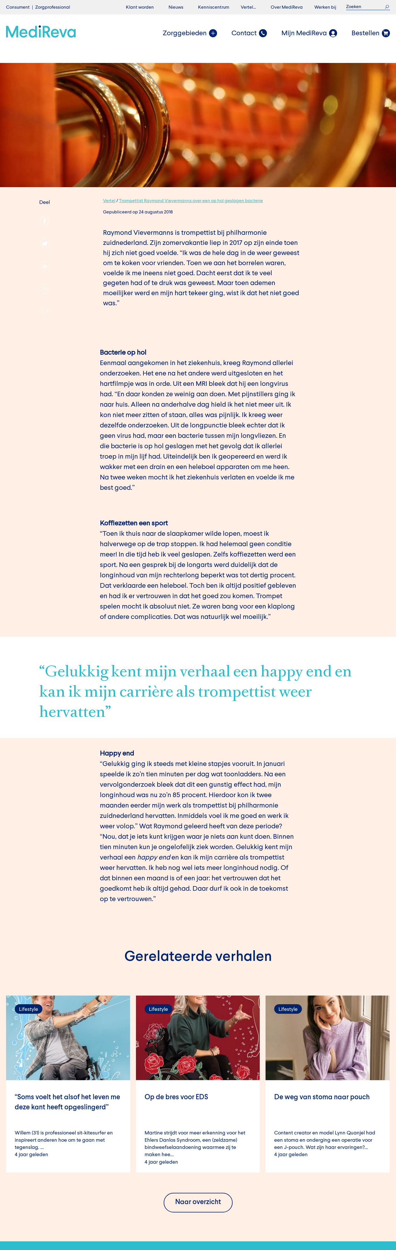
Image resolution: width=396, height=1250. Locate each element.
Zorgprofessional (52, 7)
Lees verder (68, 1084)
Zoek (387, 7)
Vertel (109, 201)
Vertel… (248, 7)
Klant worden (140, 7)
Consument (18, 7)
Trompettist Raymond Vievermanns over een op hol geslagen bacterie (191, 201)
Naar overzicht (198, 1202)
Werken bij (325, 7)
